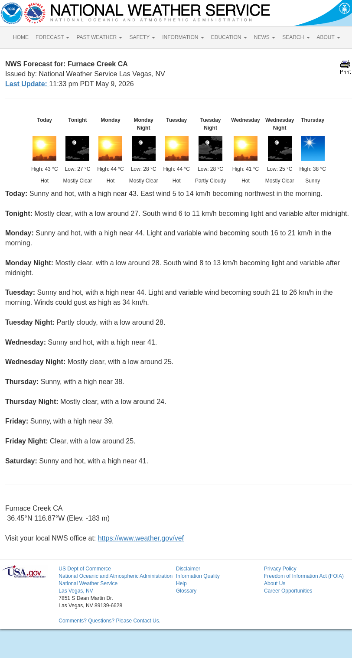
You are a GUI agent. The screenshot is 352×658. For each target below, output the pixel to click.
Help (181, 583)
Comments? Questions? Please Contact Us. (109, 621)
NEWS (264, 37)
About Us (274, 583)
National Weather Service (88, 583)
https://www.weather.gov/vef (141, 538)
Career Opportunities (288, 591)
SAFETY (142, 37)
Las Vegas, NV (76, 591)
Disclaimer (188, 569)
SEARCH (296, 37)
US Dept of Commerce (85, 569)
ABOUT (328, 37)
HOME (21, 37)
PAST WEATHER (99, 37)
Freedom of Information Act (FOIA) (304, 576)
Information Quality (198, 576)
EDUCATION (229, 37)
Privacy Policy (280, 569)
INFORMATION (183, 37)
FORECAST (52, 37)
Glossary (186, 591)
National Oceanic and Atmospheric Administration (116, 576)
